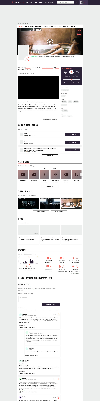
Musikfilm (76, 101)
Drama (70, 101)
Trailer (32, 26)
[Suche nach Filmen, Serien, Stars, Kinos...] (65, 2)
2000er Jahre (64, 110)
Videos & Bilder (25, 191)
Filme (23, 23)
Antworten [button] (26, 327)
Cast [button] (45, 168)
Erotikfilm (64, 101)
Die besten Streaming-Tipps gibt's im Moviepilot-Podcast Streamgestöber (56, 56)
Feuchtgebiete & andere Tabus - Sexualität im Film (50, 240)
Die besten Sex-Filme (62, 271)
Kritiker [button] (31, 309)
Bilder (51, 26)
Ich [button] (36, 309)
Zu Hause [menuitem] (50, 2)
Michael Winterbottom (47, 68)
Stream (27, 26)
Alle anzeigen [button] (50, 155)
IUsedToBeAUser (25, 368)
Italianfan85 (24, 314)
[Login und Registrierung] (77, 2)
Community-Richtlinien (33, 288)
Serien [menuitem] (31, 2)
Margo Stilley (27, 69)
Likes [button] (50, 309)
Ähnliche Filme (71, 26)
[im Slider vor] (81, 174)
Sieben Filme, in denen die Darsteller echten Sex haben (70, 240)
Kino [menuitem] (46, 2)
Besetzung (45, 26)
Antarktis (69, 116)
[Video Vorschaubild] (28, 203)
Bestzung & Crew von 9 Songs (26, 166)
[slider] (71, 80)
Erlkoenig (24, 386)
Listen (64, 26)
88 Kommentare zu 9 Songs (25, 293)
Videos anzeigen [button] (41, 211)
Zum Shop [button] (73, 134)
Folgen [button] (30, 327)
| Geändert (29, 315)
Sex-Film (64, 104)
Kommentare (38, 26)
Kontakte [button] (26, 309)
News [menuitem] (36, 2)
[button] (64, 83)
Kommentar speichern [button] (51, 304)
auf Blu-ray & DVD (23, 129)
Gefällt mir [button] (21, 327)
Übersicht (21, 26)
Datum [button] (43, 309)
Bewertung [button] (57, 309)
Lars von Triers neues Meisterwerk (26, 239)
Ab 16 (63, 95)
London (63, 116)
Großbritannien (65, 90)
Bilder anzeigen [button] (59, 211)
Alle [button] (21, 309)
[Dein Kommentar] (39, 299)
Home (19, 23)
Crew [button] (54, 168)
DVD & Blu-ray (58, 26)
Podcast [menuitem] (41, 2)
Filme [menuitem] (27, 2)
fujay (30, 331)
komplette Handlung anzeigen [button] (50, 119)
